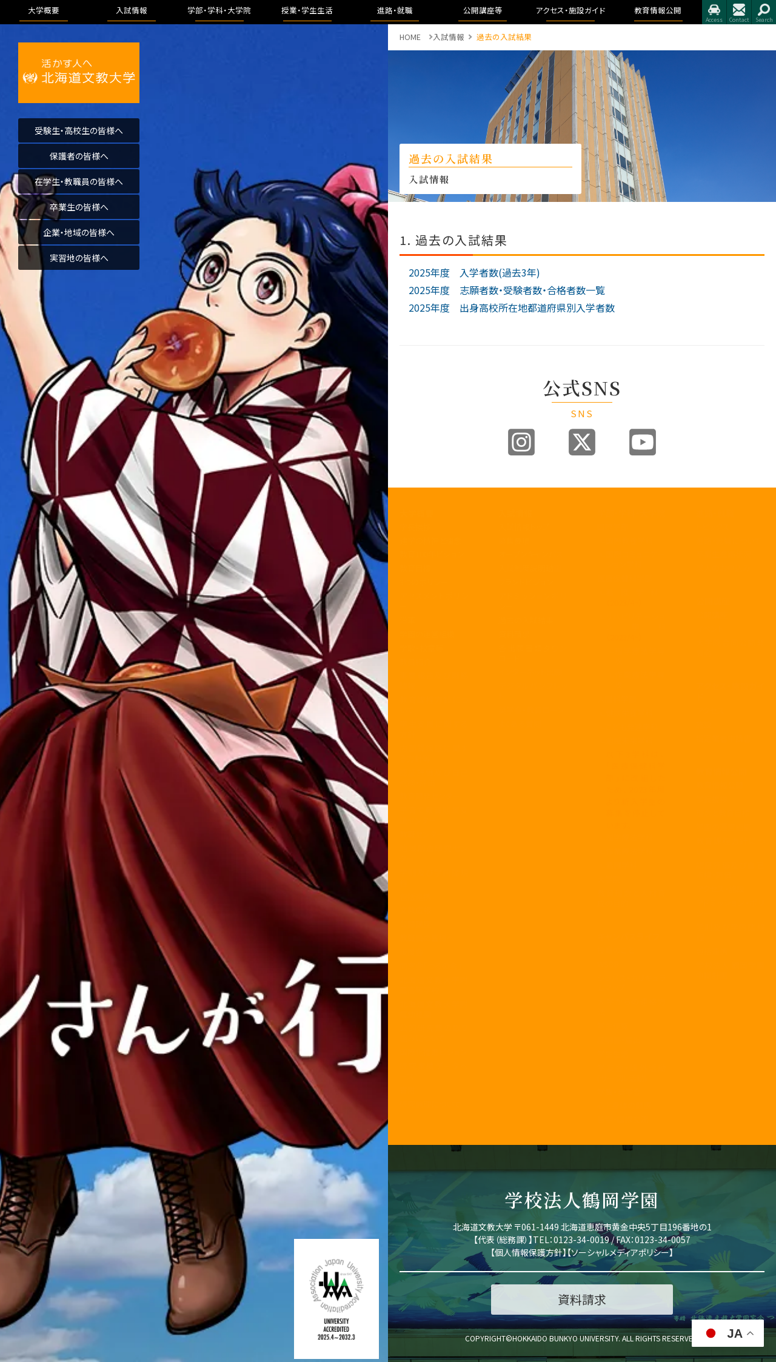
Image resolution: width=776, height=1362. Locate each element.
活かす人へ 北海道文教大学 (78, 72)
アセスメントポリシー (434, 601)
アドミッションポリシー (532, 601)
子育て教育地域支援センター (434, 815)
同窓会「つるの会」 (431, 965)
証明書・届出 (619, 1039)
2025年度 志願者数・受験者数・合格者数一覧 (507, 290)
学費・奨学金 (619, 1092)
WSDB (608, 964)
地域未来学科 (629, 740)
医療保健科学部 (624, 578)
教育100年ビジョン (432, 554)
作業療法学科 (629, 851)
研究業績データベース (434, 1071)
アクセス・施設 (720, 888)
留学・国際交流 (623, 1119)
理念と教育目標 (723, 813)
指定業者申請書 (723, 738)
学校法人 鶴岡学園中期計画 (730, 970)
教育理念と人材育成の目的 (631, 898)
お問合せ (739, 12)
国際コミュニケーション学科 (636, 559)
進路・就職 (715, 513)
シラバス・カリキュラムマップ (631, 983)
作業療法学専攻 (640, 680)
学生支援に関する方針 (434, 729)
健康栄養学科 (629, 713)
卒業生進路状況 (723, 554)
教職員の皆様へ (427, 938)
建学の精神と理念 (430, 540)
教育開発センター (430, 796)
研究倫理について (430, 1104)
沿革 (407, 620)
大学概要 (416, 513)
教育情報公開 (721, 771)
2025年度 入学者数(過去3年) (474, 272)
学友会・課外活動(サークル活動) (631, 1073)
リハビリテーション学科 (636, 627)
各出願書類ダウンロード (532, 653)
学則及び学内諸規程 (434, 877)
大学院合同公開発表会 (730, 648)
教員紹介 (415, 662)
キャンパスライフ (628, 936)
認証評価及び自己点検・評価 (434, 777)
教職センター (422, 834)
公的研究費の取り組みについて (434, 1033)
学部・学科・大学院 (631, 513)
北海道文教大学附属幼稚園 (434, 1009)
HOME (410, 36)
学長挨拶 (415, 526)
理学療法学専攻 (640, 656)
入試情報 (515, 513)
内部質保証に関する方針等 (434, 753)
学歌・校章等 (421, 648)
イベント (710, 628)
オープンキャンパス (530, 554)
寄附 (407, 1090)
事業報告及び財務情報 (434, 680)
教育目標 (415, 568)
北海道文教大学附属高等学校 (434, 985)
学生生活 (613, 1053)
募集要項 (514, 540)
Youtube (642, 442)
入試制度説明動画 (529, 568)
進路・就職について (728, 540)
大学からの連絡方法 (631, 1007)
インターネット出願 (530, 671)
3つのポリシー (424, 582)
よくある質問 (519, 724)
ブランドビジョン (526, 582)
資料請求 (514, 634)
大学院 (609, 879)
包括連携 (415, 896)
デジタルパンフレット (532, 691)
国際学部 (613, 526)
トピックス (712, 526)
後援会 (411, 952)
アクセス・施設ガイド (730, 691)
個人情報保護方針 (529, 1252)
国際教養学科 (629, 540)
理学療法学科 (629, 837)
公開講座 (415, 924)
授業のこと (615, 950)
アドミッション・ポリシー (730, 908)
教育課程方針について (434, 705)
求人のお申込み (723, 568)
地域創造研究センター (434, 853)
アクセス (714, 12)
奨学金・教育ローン (531, 710)
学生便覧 (613, 1026)
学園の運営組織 (427, 634)
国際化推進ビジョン (433, 1052)
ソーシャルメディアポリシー (620, 1252)
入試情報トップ (523, 526)
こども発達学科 (632, 727)
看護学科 (636, 597)
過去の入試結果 (526, 620)
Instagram (521, 442)
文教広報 (415, 910)
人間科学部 (617, 699)
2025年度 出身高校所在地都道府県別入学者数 (512, 307)
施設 (704, 724)
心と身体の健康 (624, 1105)
